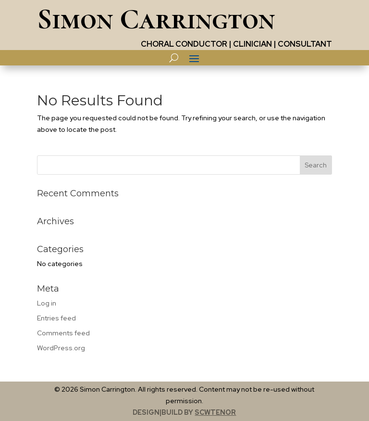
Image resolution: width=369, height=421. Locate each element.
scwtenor (215, 412)
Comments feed (63, 333)
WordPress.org (61, 348)
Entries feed (56, 318)
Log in (46, 303)
